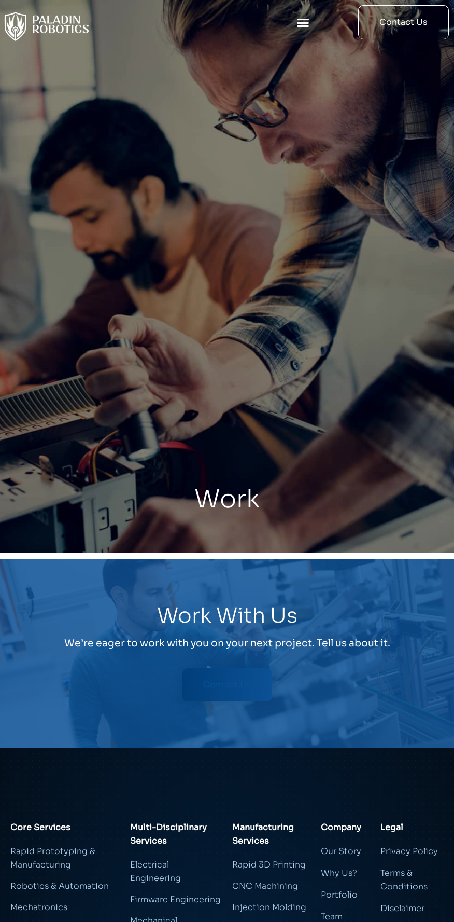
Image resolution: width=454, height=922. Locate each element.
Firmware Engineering (175, 899)
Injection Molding (269, 907)
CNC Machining (265, 885)
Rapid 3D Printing (269, 864)
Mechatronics (38, 907)
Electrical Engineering (155, 871)
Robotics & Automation (59, 885)
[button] (303, 22)
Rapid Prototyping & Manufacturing (52, 858)
